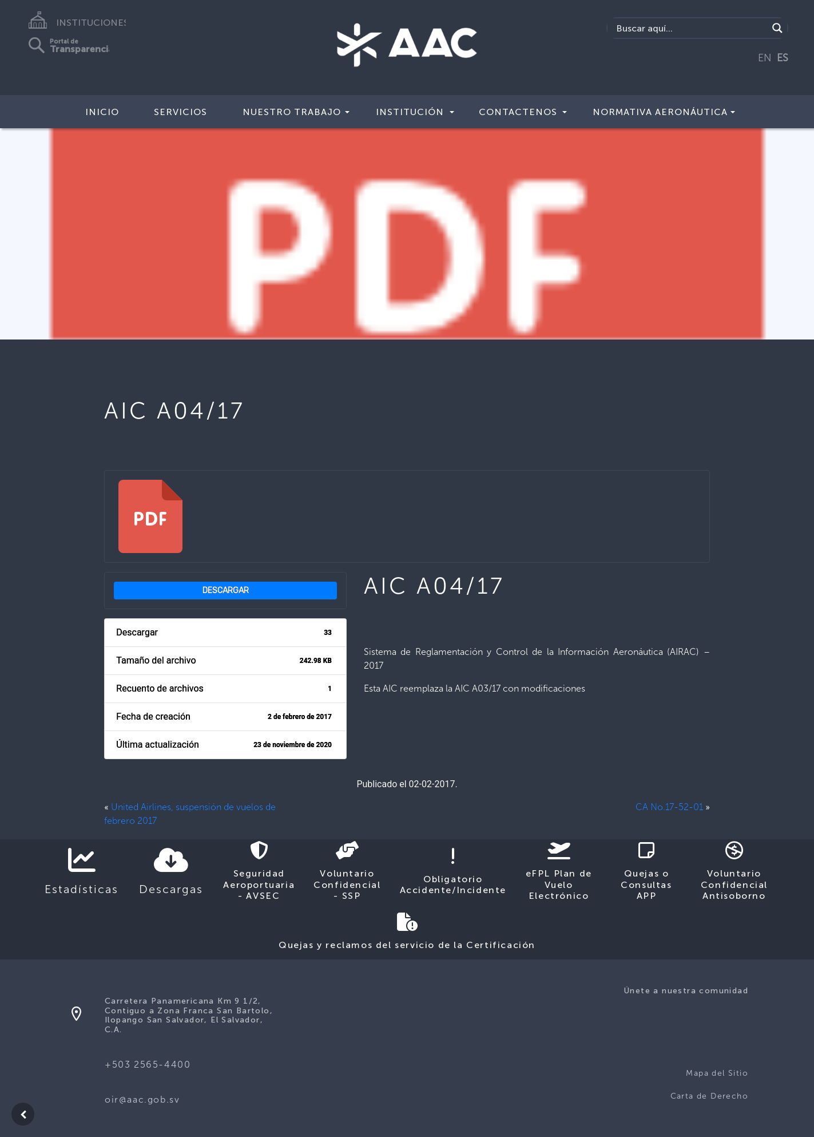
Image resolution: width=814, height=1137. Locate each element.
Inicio (102, 111)
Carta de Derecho (709, 1096)
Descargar (225, 590)
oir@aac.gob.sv (142, 1099)
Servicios (180, 111)
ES (782, 58)
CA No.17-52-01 (669, 807)
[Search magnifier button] (777, 28)
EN (765, 58)
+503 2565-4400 (147, 1064)
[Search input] (690, 28)
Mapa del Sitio (717, 1073)
